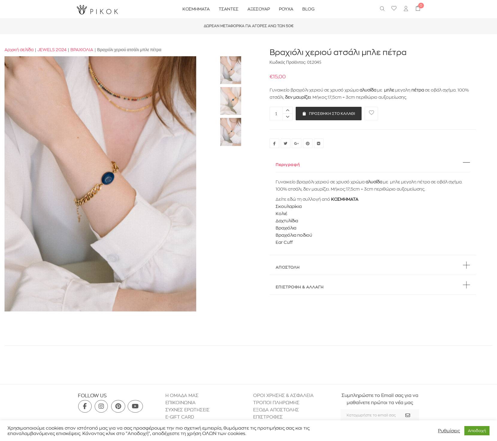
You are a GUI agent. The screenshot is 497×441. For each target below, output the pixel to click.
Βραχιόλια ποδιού (294, 235)
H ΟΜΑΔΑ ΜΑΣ (182, 395)
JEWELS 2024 (52, 49)
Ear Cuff (284, 242)
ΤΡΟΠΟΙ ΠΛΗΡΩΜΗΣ (276, 402)
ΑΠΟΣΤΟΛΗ (288, 267)
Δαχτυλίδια (287, 220)
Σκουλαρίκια (289, 206)
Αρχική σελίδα (19, 49)
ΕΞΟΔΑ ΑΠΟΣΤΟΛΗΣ (276, 410)
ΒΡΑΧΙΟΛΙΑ (81, 49)
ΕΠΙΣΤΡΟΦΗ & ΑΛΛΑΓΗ (300, 287)
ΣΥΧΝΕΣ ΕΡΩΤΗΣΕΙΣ (187, 410)
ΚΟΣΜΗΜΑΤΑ (344, 199)
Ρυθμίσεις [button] (449, 431)
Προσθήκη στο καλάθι (328, 113)
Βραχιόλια (286, 228)
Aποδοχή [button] (477, 430)
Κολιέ (281, 213)
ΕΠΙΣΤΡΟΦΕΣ (268, 417)
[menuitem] (406, 9)
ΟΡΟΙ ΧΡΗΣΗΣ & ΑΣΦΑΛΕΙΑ (283, 395)
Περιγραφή (288, 164)
